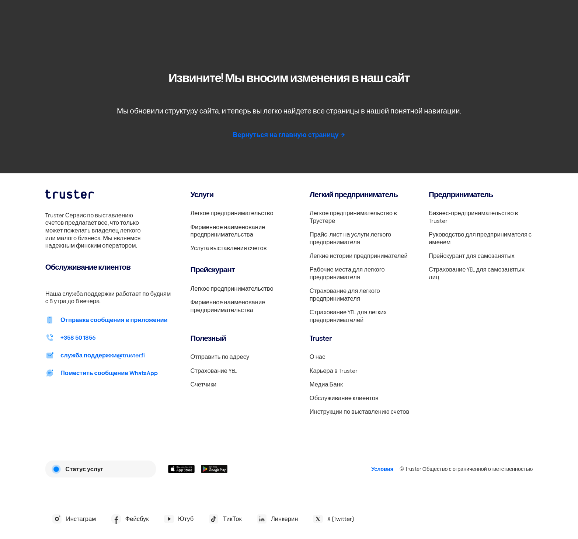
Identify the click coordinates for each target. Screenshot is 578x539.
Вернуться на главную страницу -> (289, 134)
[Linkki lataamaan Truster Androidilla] (214, 469)
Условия (382, 469)
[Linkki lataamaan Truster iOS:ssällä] (181, 469)
